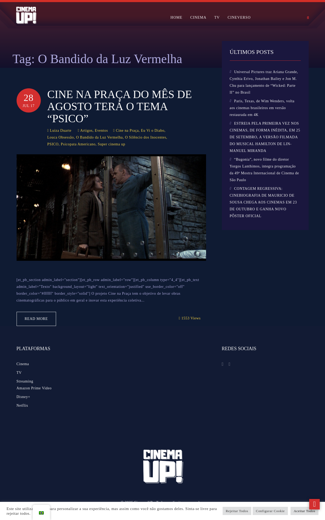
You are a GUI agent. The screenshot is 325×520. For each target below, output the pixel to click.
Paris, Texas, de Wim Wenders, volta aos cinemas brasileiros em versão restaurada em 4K (262, 108)
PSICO (53, 144)
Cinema (23, 364)
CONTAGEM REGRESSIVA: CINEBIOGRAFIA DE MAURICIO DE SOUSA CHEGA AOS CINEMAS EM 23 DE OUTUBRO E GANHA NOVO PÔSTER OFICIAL (263, 202)
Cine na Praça (127, 130)
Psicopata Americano (78, 144)
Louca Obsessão (60, 137)
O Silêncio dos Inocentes (145, 137)
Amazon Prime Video (34, 388)
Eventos (101, 130)
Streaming (25, 381)
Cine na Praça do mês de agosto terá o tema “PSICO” (119, 106)
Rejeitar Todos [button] (237, 511)
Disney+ (23, 397)
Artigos (86, 130)
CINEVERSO (239, 17)
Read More (36, 319)
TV (217, 17)
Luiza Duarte (61, 130)
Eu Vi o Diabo (152, 130)
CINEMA (198, 17)
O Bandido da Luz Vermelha (99, 137)
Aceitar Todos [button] (304, 511)
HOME (176, 17)
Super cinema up (111, 144)
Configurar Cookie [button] (270, 511)
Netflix (22, 405)
